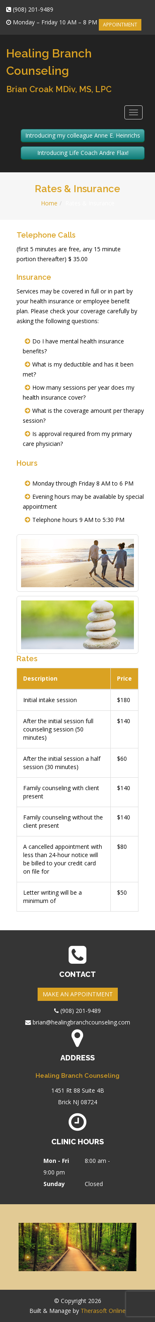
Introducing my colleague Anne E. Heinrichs (82, 135)
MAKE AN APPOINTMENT (78, 994)
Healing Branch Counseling (59, 70)
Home (49, 203)
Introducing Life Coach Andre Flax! (83, 153)
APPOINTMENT (120, 24)
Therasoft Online (103, 1311)
